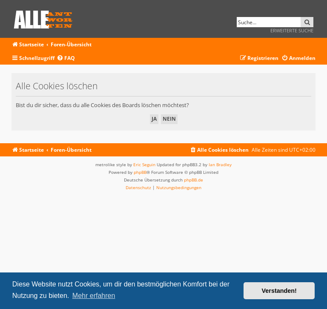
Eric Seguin (144, 164)
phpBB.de (193, 180)
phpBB (140, 172)
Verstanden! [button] (279, 290)
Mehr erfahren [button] (93, 295)
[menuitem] (66, 58)
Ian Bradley (220, 164)
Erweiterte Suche (291, 30)
